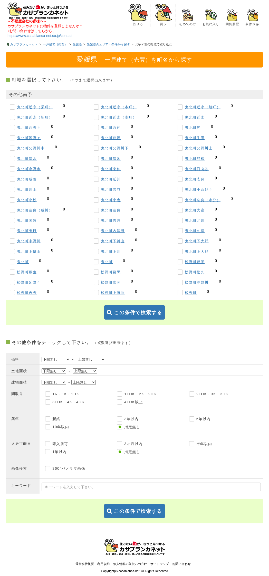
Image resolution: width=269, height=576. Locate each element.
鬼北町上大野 (197, 251)
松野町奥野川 (197, 282)
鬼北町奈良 (111, 210)
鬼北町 (23, 262)
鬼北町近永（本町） (119, 107)
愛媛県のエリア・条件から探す (108, 44)
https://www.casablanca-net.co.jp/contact (39, 36)
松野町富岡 (111, 282)
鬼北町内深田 (113, 231)
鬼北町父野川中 (31, 148)
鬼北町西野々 (29, 128)
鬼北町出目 (27, 231)
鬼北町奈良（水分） (202, 200)
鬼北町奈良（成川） (35, 210)
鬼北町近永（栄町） (35, 107)
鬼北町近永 (195, 117)
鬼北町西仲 (111, 128)
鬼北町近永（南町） (119, 117)
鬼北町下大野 (197, 241)
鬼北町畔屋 (111, 138)
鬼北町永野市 (29, 169)
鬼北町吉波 (111, 220)
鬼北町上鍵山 (29, 251)
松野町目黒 (111, 272)
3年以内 (131, 419)
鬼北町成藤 (27, 179)
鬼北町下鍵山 (113, 241)
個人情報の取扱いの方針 (130, 564)
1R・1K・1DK (65, 394)
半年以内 (204, 444)
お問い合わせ (181, 564)
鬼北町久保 (195, 231)
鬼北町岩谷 (111, 189)
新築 (56, 419)
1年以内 (59, 452)
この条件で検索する (138, 312)
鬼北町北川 (195, 220)
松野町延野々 (29, 282)
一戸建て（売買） (55, 44)
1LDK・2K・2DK (140, 394)
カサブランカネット (24, 44)
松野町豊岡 (195, 262)
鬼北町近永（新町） (35, 117)
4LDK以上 (133, 402)
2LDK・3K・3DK (212, 394)
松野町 (191, 293)
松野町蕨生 (27, 272)
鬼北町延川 (111, 179)
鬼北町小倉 (111, 200)
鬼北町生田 (195, 138)
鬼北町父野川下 (115, 148)
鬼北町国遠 (27, 220)
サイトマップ (159, 564)
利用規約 (103, 564)
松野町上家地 (113, 293)
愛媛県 (77, 44)
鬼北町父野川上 (199, 148)
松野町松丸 (195, 272)
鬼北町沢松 (195, 159)
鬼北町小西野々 (199, 189)
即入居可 (60, 444)
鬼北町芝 (193, 128)
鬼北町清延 (111, 159)
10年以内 (60, 427)
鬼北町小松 (27, 200)
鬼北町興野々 (29, 138)
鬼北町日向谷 (197, 169)
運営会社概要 (84, 564)
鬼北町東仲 (111, 169)
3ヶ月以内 (133, 444)
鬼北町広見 (195, 179)
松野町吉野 (27, 293)
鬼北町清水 (27, 159)
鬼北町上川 (111, 251)
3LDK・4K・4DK (68, 402)
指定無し (132, 427)
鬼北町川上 (27, 189)
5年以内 (203, 419)
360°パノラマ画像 (68, 468)
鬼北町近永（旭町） (202, 107)
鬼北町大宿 (195, 210)
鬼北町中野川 (29, 241)
